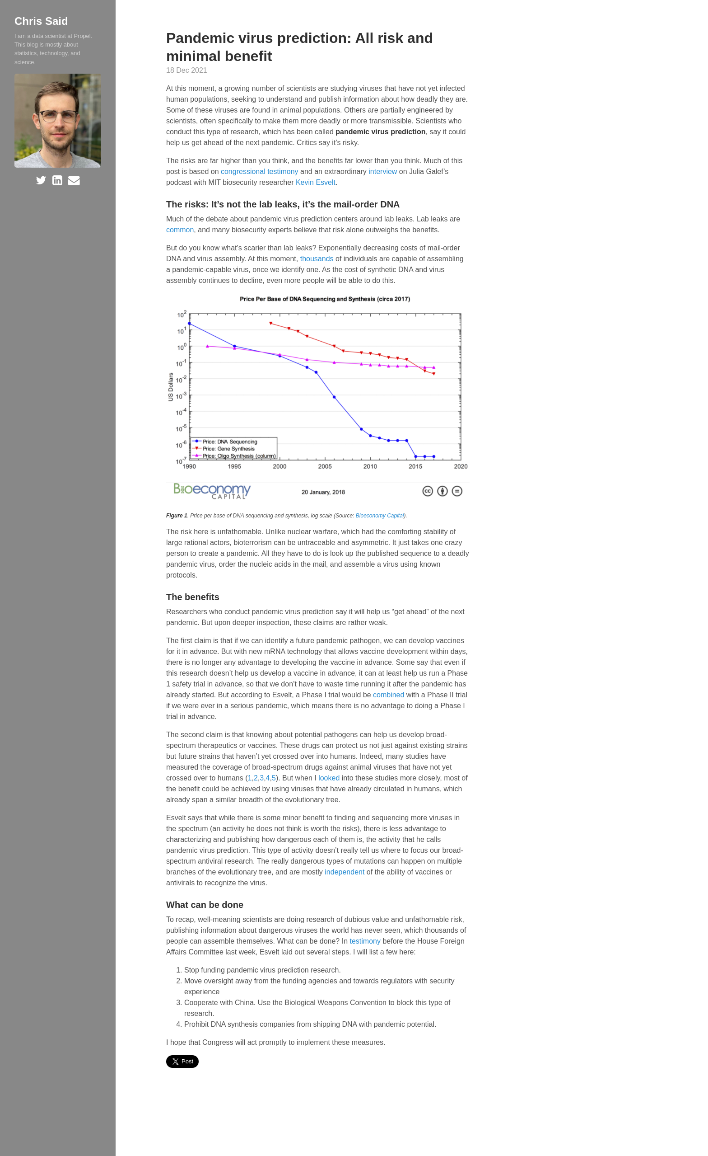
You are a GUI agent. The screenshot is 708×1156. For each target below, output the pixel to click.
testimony (364, 941)
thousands (317, 259)
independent (344, 872)
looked (329, 778)
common (180, 230)
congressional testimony (259, 171)
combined (388, 695)
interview (382, 171)
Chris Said (41, 21)
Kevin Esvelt (315, 182)
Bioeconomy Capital (380, 515)
